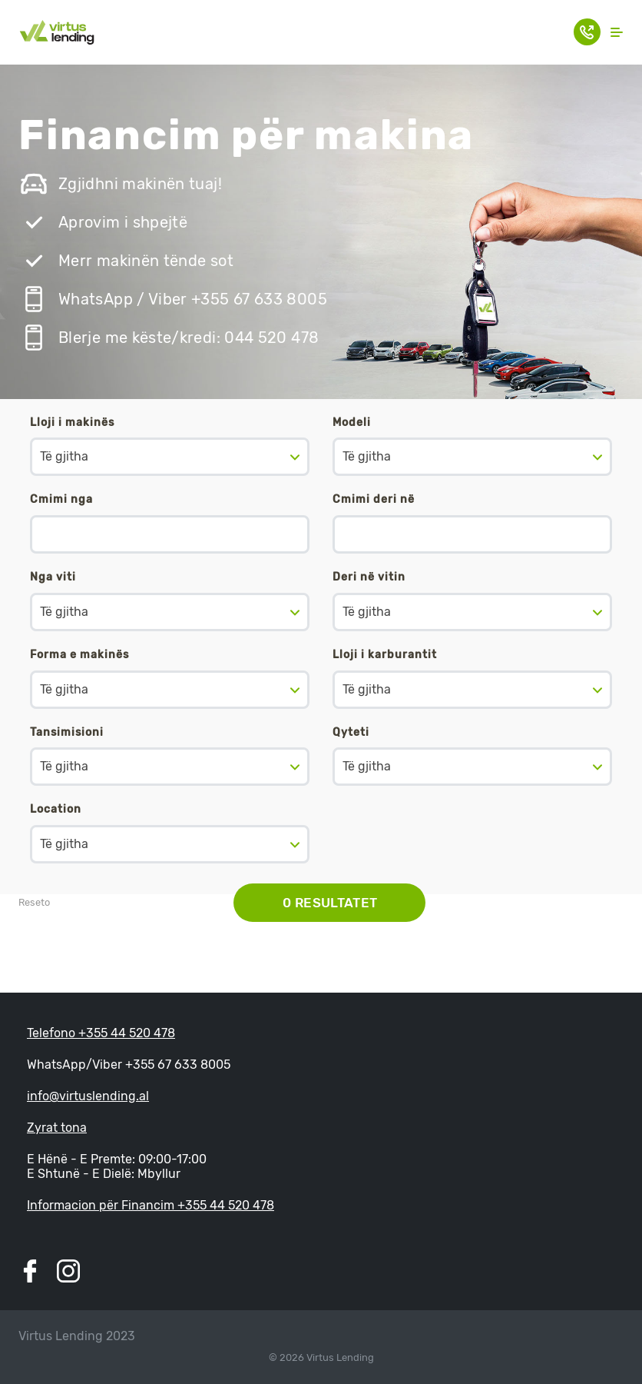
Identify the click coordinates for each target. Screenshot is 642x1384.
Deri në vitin (369, 577)
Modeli (352, 422)
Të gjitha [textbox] (64, 456)
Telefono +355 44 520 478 (101, 1033)
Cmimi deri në (374, 499)
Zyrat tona (57, 1127)
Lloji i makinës (72, 422)
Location (55, 809)
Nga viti (53, 577)
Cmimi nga (61, 499)
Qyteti (351, 732)
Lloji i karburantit (385, 654)
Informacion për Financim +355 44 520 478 (150, 1205)
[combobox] (169, 456)
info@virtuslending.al (88, 1096)
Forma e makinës (79, 654)
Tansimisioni (67, 732)
